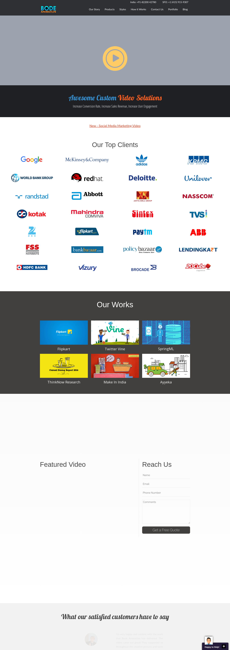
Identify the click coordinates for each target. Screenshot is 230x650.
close (224, 646)
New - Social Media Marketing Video (115, 126)
